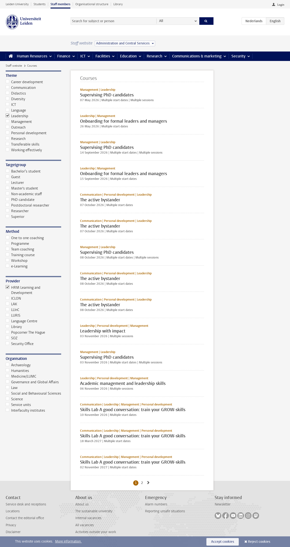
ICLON (13, 298)
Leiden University (17, 4)
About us (82, 504)
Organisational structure (91, 4)
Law (11, 387)
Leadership (17, 116)
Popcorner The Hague (25, 332)
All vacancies (84, 525)
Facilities (102, 56)
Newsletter (222, 504)
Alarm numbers (156, 504)
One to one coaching (25, 238)
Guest (13, 177)
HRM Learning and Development (23, 290)
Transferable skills (22, 144)
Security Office (20, 343)
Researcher (17, 211)
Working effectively (24, 150)
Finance (63, 56)
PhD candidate (20, 199)
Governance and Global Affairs (32, 382)
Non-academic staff (24, 194)
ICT (82, 56)
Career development (24, 82)
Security (238, 56)
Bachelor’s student (23, 171)
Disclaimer (13, 532)
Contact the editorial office (25, 518)
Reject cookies (259, 541)
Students (40, 4)
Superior (15, 216)
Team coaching (20, 249)
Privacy (11, 525)
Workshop (17, 260)
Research (154, 56)
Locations (13, 511)
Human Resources (32, 56)
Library (118, 4)
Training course (20, 255)
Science (14, 399)
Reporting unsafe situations (165, 511)
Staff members (60, 4)
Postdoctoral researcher (27, 205)
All (161, 21)
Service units (18, 404)
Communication (21, 87)
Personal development (26, 133)
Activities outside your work (95, 532)
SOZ (11, 338)
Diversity (15, 99)
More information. (68, 541)
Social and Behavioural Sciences (33, 393)
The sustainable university (93, 511)
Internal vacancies (88, 518)
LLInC (12, 309)
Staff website (14, 66)
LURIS (13, 315)
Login (280, 5)
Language (16, 110)
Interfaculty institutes (25, 410)
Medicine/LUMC (21, 376)
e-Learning (16, 266)
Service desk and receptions (26, 504)
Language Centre (21, 321)
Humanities (17, 370)
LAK (11, 304)
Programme (17, 243)
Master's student (22, 188)
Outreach (16, 127)
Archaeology (18, 365)
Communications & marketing (197, 56)
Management (19, 121)
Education (128, 56)
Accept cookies (222, 541)
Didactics (16, 93)
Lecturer (15, 182)
